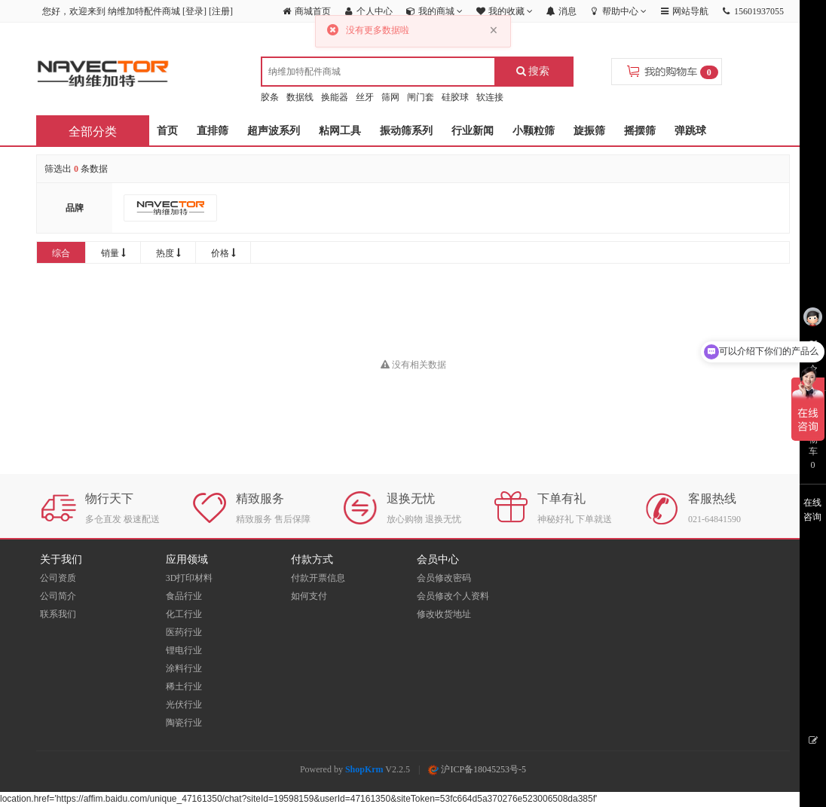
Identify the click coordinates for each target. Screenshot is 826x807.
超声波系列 (273, 130)
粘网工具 (340, 130)
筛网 (390, 97)
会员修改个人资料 (453, 596)
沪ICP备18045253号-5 (477, 769)
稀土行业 (184, 686)
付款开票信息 (318, 578)
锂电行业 (184, 650)
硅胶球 (455, 97)
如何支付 (309, 596)
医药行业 (184, 632)
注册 (221, 11)
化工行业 (184, 614)
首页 (167, 130)
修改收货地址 (444, 614)
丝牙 (365, 97)
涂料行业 (184, 668)
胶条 (270, 97)
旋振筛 (589, 130)
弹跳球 (690, 130)
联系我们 (58, 614)
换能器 (334, 97)
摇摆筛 (640, 130)
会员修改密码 (444, 578)
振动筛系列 (406, 130)
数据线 (300, 97)
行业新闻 (472, 130)
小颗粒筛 (533, 130)
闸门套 (420, 97)
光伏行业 (184, 704)
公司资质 (58, 578)
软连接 (489, 97)
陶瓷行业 (184, 722)
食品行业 (184, 596)
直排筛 (212, 130)
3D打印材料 (189, 578)
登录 (194, 11)
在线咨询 (812, 509)
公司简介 (58, 596)
